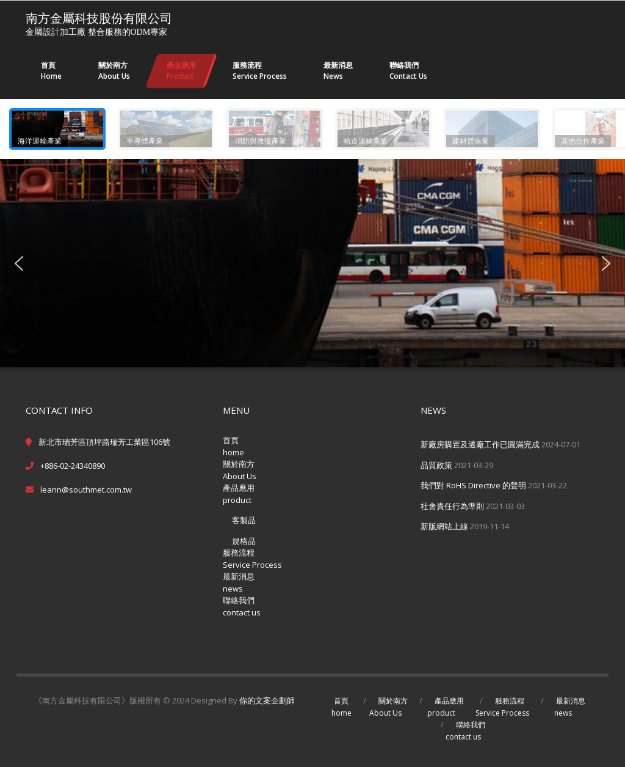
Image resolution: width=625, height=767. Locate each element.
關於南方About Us (239, 470)
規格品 (244, 540)
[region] (312, 233)
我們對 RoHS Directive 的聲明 (473, 485)
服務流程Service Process (252, 558)
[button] (57, 129)
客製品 (244, 520)
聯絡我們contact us (242, 606)
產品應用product (239, 493)
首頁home (233, 446)
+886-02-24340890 (72, 465)
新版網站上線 (444, 526)
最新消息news (239, 582)
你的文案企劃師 (267, 700)
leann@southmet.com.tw (86, 489)
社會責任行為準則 (452, 506)
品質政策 (436, 465)
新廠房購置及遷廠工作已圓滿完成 (480, 444)
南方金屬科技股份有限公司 (99, 18)
